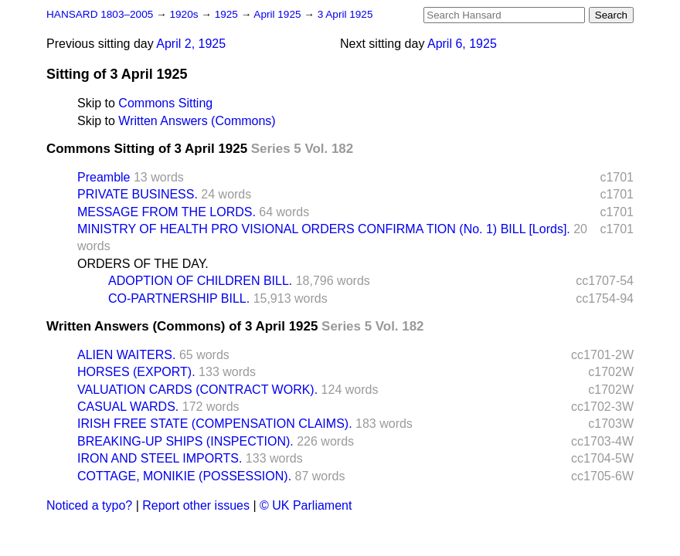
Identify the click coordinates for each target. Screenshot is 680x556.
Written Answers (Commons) (196, 120)
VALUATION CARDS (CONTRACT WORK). (197, 389)
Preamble (103, 177)
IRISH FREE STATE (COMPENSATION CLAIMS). (214, 423)
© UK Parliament (306, 505)
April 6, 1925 (462, 43)
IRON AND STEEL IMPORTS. (159, 458)
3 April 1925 (345, 14)
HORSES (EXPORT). (136, 371)
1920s (185, 14)
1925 (228, 14)
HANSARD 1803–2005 (99, 14)
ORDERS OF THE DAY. (143, 263)
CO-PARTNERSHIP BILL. (179, 298)
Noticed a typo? (89, 505)
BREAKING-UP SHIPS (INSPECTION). (185, 441)
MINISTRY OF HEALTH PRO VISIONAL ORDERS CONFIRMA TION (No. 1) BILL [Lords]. (323, 229)
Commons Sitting (165, 103)
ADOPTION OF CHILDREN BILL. (200, 280)
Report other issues (196, 505)
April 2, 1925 (191, 43)
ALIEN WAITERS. (126, 354)
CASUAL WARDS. (127, 406)
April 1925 (278, 14)
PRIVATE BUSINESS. (137, 194)
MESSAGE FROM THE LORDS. (166, 212)
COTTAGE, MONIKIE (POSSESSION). (184, 476)
